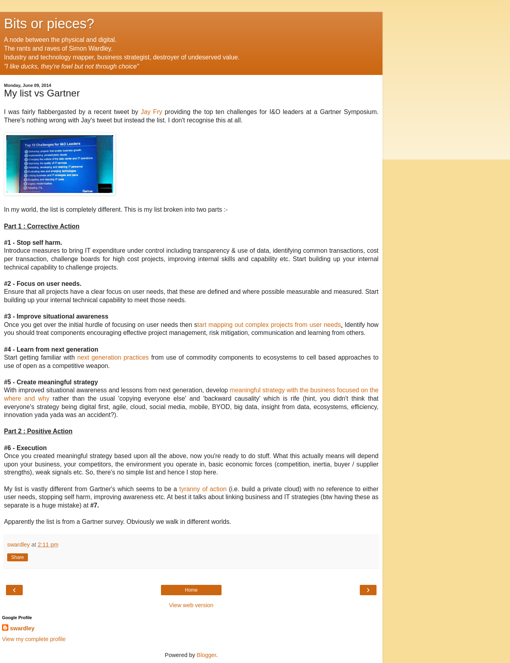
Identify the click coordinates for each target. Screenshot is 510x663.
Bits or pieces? (49, 23)
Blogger (206, 655)
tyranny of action (204, 489)
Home (191, 590)
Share (17, 557)
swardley (22, 628)
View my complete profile (34, 639)
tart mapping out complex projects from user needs (269, 324)
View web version (191, 605)
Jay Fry (150, 111)
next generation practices (114, 357)
